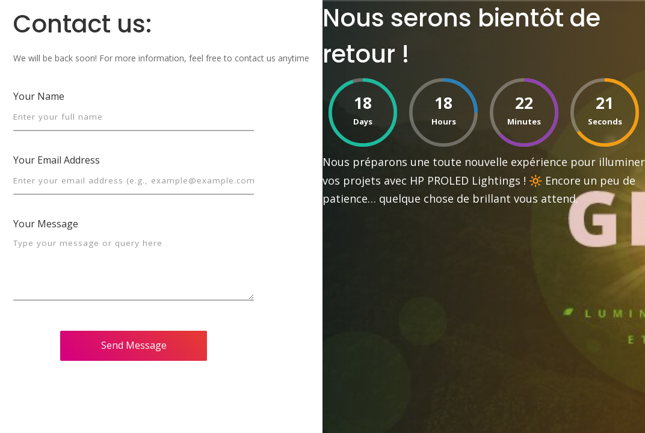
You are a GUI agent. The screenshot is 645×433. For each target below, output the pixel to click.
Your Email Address (56, 160)
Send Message (134, 345)
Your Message (45, 223)
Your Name (38, 96)
